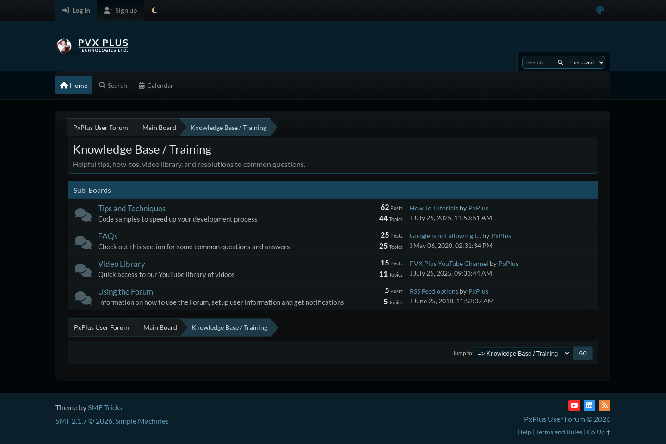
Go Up (598, 432)
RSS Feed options (434, 291)
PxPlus (478, 208)
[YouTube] (574, 405)
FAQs (107, 236)
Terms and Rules (559, 432)
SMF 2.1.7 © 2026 (84, 420)
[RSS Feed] (604, 405)
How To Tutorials (434, 208)
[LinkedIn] (589, 405)
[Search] (560, 62)
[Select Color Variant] (600, 10)
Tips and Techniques (132, 208)
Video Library (121, 264)
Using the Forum (125, 291)
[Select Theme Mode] (154, 10)
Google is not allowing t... (445, 236)
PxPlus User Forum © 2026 (567, 418)
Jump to (462, 353)
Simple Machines (142, 420)
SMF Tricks (105, 407)
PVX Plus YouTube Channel (449, 263)
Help (524, 432)
